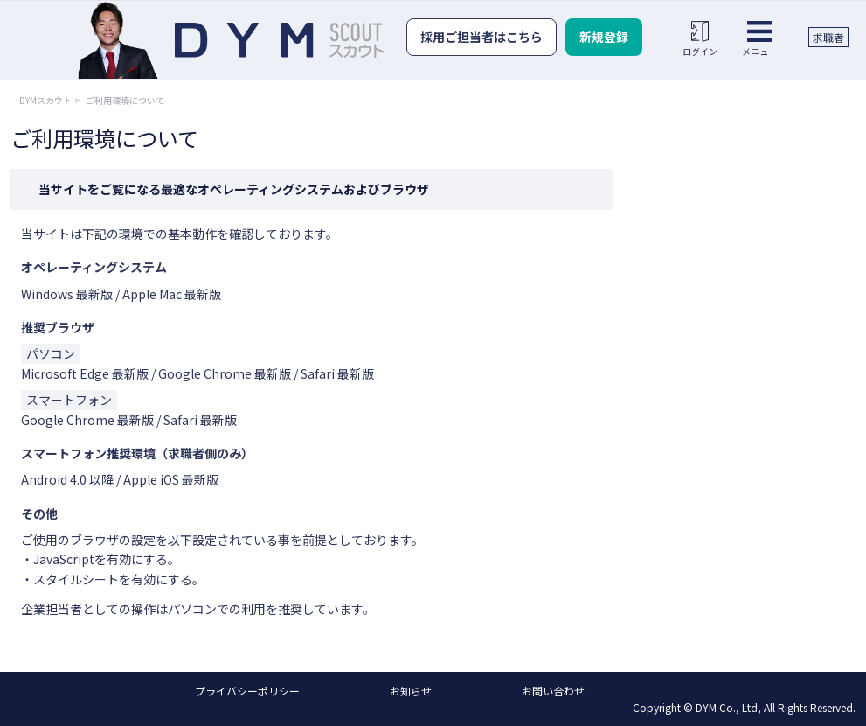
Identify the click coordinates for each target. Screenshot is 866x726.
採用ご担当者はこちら (481, 36)
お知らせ (411, 690)
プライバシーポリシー (247, 690)
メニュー (759, 38)
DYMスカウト (45, 100)
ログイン (699, 38)
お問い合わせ (553, 690)
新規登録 (603, 36)
